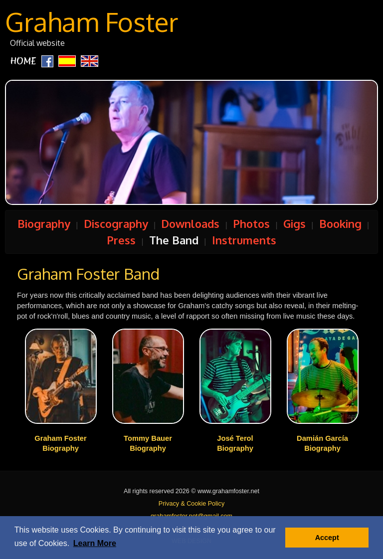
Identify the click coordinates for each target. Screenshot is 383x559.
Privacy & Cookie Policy (191, 503)
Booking (340, 223)
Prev (70, 146)
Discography (116, 223)
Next (312, 146)
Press (121, 240)
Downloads (190, 223)
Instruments (244, 240)
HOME (23, 61)
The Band (173, 240)
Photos (251, 223)
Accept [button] (327, 538)
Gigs (294, 223)
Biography (43, 223)
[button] (95, 543)
